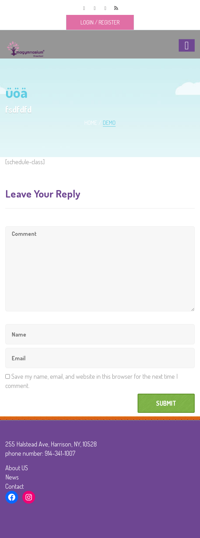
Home (90, 122)
